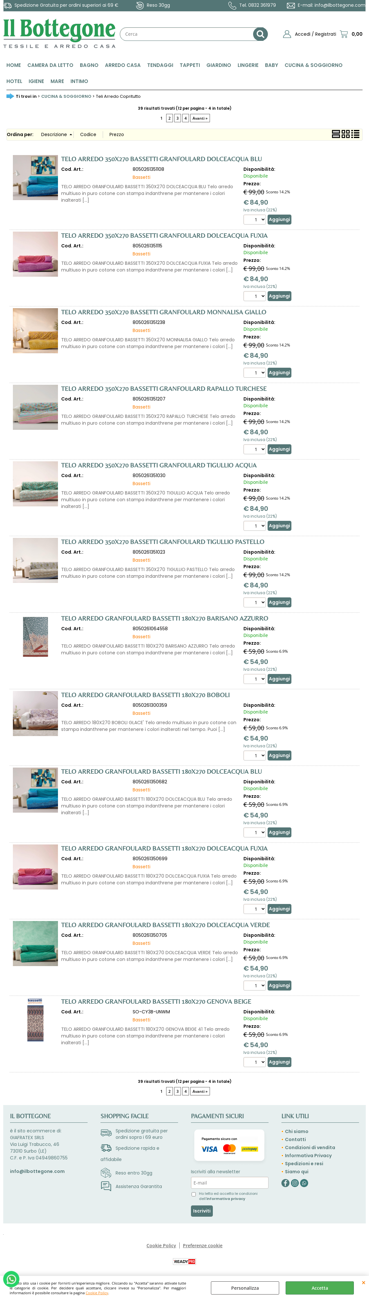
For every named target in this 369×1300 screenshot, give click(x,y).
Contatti (295, 1139)
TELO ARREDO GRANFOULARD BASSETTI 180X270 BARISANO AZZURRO (164, 618)
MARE (57, 81)
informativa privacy (225, 1198)
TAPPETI (190, 65)
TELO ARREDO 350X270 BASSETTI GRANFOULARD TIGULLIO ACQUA (159, 465)
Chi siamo (296, 1131)
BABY (271, 65)
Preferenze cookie (202, 1245)
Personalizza (245, 1288)
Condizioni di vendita (310, 1147)
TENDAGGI (160, 65)
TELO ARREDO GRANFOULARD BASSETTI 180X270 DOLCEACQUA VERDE (165, 924)
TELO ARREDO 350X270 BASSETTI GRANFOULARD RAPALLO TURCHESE (164, 388)
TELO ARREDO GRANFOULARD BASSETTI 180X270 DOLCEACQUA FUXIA (164, 848)
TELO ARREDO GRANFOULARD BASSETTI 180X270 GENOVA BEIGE (156, 1001)
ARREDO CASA (123, 65)
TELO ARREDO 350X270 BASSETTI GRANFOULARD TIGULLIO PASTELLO (162, 541)
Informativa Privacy (308, 1155)
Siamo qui (296, 1171)
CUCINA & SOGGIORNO (314, 65)
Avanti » (200, 118)
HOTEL (14, 81)
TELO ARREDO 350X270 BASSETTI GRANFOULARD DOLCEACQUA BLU (161, 158)
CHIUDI (364, 1282)
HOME (13, 65)
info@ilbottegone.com (340, 5)
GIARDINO (218, 65)
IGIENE (36, 81)
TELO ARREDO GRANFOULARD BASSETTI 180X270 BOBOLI (145, 694)
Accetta (320, 1288)
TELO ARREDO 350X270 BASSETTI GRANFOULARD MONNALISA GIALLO (163, 312)
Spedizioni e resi (304, 1163)
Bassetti (141, 177)
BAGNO (89, 65)
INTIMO (79, 81)
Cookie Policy (97, 1292)
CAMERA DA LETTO (50, 65)
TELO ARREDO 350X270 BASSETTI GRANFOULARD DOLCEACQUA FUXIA (164, 235)
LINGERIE (248, 65)
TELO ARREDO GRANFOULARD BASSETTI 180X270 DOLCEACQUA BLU (161, 771)
